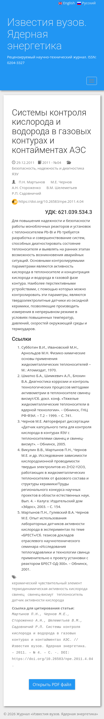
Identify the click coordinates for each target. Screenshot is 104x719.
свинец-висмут (40, 594)
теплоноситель (70, 594)
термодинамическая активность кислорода (49, 588)
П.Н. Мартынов (32, 182)
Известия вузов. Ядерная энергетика (47, 34)
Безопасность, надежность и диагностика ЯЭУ (48, 168)
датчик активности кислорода (38, 600)
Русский (86, 2)
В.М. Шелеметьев (62, 187)
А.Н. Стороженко (26, 187)
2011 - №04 (49, 162)
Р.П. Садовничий (26, 193)
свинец (18, 594)
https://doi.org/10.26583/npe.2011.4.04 (51, 201)
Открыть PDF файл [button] (52, 684)
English (66, 2)
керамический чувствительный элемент (47, 583)
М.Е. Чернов (61, 182)
